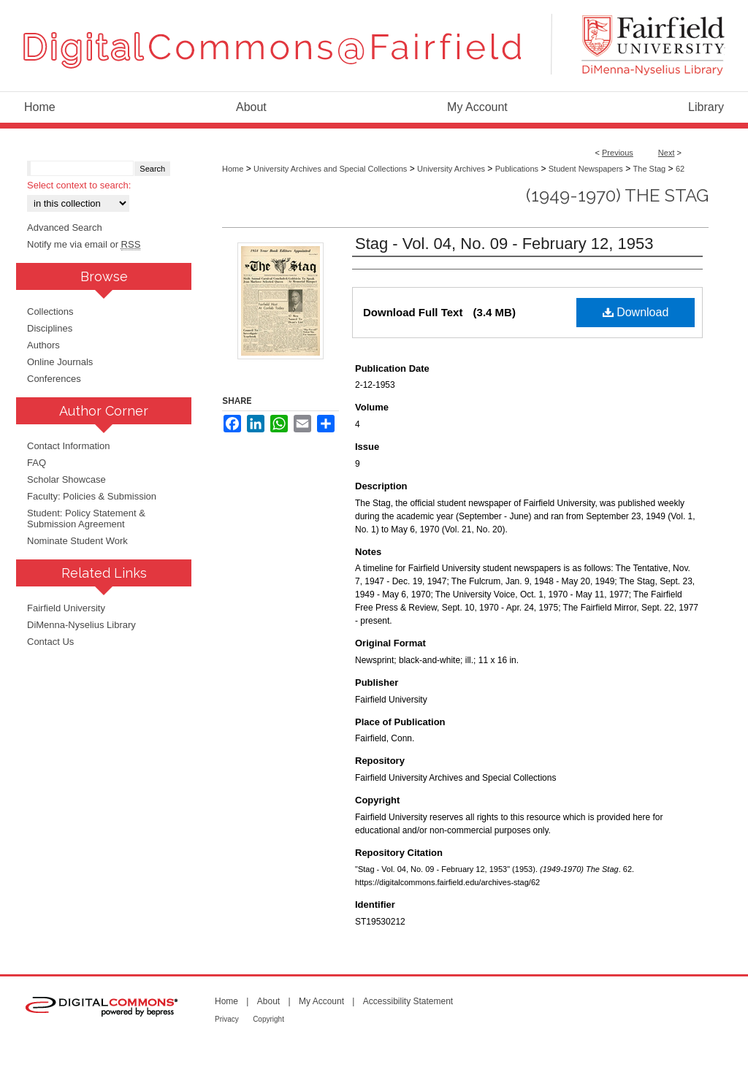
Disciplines (49, 328)
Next (666, 152)
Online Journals (60, 361)
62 (680, 168)
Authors (43, 345)
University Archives (451, 168)
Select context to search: (79, 185)
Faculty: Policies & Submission (91, 496)
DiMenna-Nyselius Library (81, 624)
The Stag (649, 168)
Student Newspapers (586, 168)
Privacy (227, 1019)
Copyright (268, 1019)
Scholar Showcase (66, 479)
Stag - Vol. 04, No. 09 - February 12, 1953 (504, 243)
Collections (50, 311)
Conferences (54, 378)
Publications (516, 168)
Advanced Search (64, 227)
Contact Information (68, 445)
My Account (321, 1001)
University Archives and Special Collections (330, 168)
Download (636, 312)
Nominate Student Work (77, 540)
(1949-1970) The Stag (617, 195)
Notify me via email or (83, 244)
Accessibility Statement (408, 1001)
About (268, 1001)
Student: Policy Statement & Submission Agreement (86, 518)
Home (232, 168)
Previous (617, 152)
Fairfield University (66, 608)
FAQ (36, 462)
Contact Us (50, 641)
